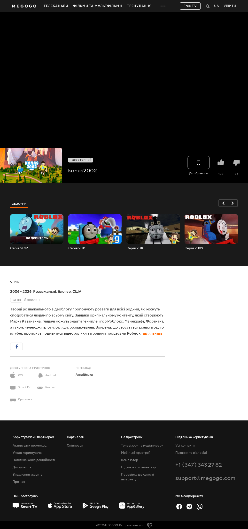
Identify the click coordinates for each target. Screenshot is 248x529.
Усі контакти (185, 445)
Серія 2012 (19, 248)
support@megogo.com (205, 478)
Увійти (230, 6)
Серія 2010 (135, 248)
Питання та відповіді (191, 453)
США (76, 291)
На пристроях (131, 437)
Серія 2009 (194, 248)
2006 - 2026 (20, 291)
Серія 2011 (76, 248)
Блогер (64, 291)
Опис (14, 282)
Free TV (190, 6)
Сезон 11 (19, 204)
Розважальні (44, 291)
